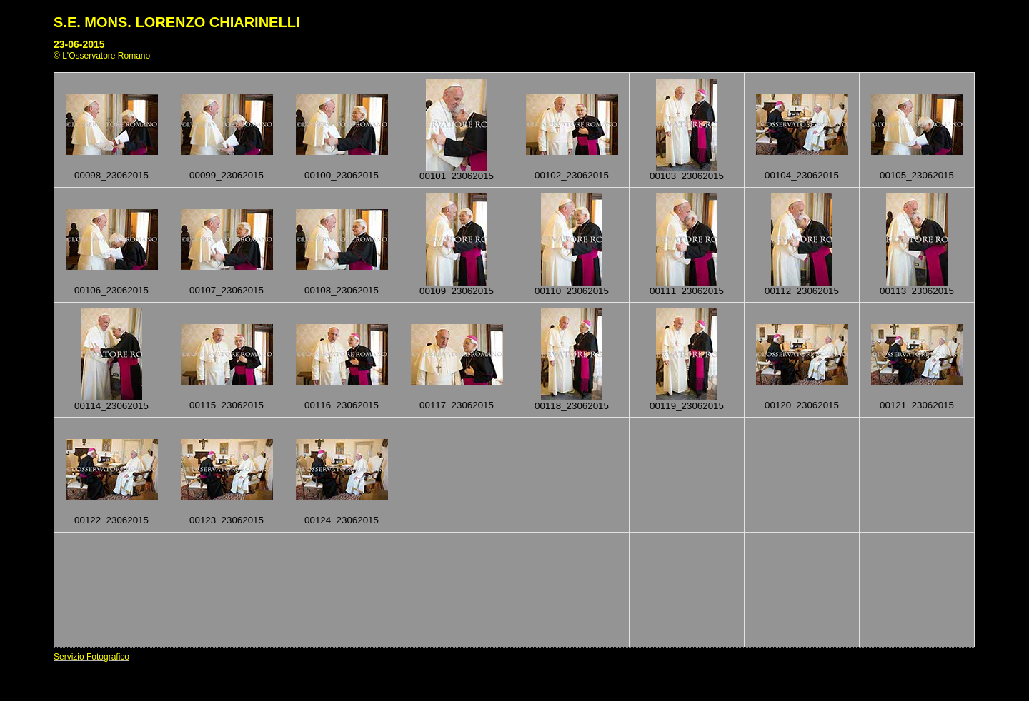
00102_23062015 (572, 175)
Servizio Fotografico (91, 657)
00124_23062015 (341, 520)
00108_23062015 (341, 290)
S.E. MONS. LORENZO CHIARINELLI (176, 22)
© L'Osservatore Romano (102, 56)
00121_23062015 (917, 405)
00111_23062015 (687, 291)
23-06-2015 (79, 44)
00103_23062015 (687, 176)
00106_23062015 (111, 290)
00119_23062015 (687, 405)
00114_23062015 (111, 405)
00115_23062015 (226, 405)
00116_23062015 (341, 405)
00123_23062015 (226, 520)
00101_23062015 (456, 176)
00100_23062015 (341, 175)
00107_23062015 (226, 290)
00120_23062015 (802, 405)
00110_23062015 (572, 291)
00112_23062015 (802, 291)
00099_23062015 (226, 175)
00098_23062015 (111, 175)
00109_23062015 (456, 291)
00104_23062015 (802, 175)
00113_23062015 (917, 291)
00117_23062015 (456, 405)
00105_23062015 (917, 175)
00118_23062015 (572, 405)
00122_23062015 (111, 520)
